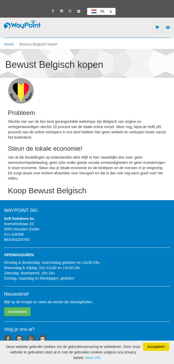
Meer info (93, 358)
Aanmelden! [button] (17, 312)
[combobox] (101, 11)
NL (97, 11)
